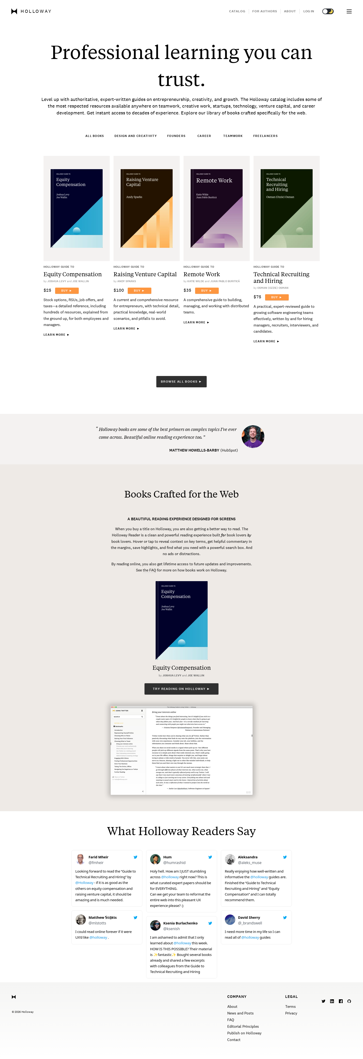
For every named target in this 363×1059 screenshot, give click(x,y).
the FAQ (149, 570)
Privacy (291, 1013)
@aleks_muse (250, 862)
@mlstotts (97, 923)
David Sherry (249, 917)
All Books (94, 136)
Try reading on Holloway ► (181, 689)
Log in (308, 11)
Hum (167, 857)
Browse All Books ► (181, 381)
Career (204, 136)
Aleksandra (248, 857)
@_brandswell (250, 923)
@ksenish (171, 928)
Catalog (237, 11)
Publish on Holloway (244, 1033)
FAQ (230, 1019)
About (290, 11)
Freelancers (265, 136)
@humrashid (174, 862)
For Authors (264, 11)
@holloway (98, 937)
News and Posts (240, 1013)
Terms (290, 1006)
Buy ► (66, 291)
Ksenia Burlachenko (180, 923)
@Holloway (84, 882)
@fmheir (96, 862)
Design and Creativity (135, 136)
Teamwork (233, 136)
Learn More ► (57, 335)
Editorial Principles (243, 1026)
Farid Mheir (99, 857)
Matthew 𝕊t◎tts (103, 917)
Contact (234, 1039)
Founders (176, 136)
